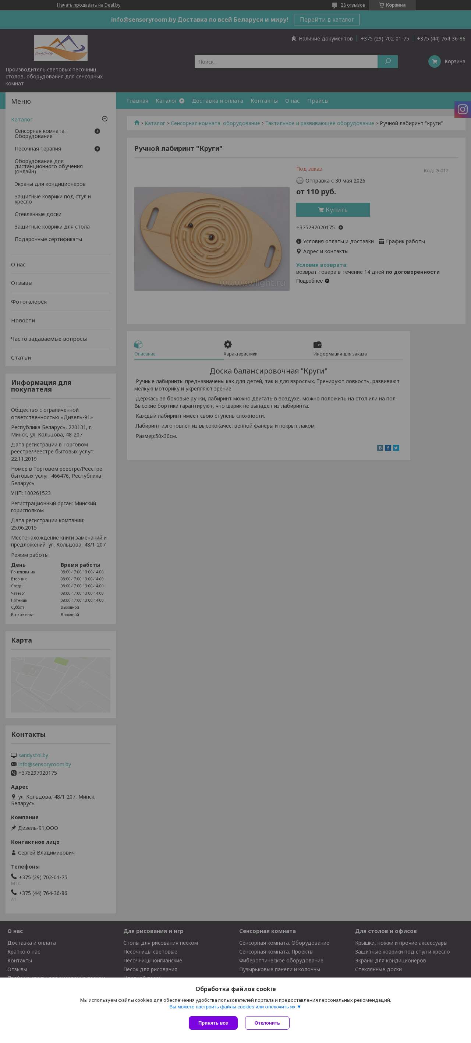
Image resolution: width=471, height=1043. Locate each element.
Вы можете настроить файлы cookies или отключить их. (233, 1007)
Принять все (213, 1023)
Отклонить (267, 1023)
